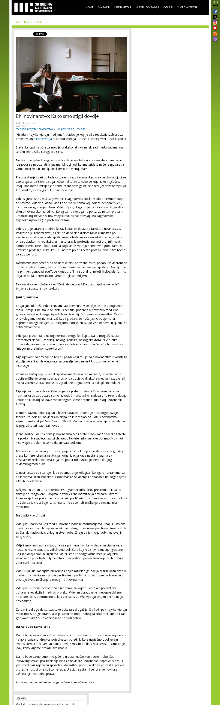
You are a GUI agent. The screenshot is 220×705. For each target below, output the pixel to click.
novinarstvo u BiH (49, 129)
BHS (215, 2)
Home (90, 7)
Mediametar (122, 7)
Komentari (23, 22)
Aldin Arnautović (26, 123)
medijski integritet (26, 129)
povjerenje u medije (73, 129)
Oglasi (168, 7)
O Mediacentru (187, 7)
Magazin (104, 7)
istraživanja (44, 139)
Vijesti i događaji (147, 7)
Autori (38, 22)
